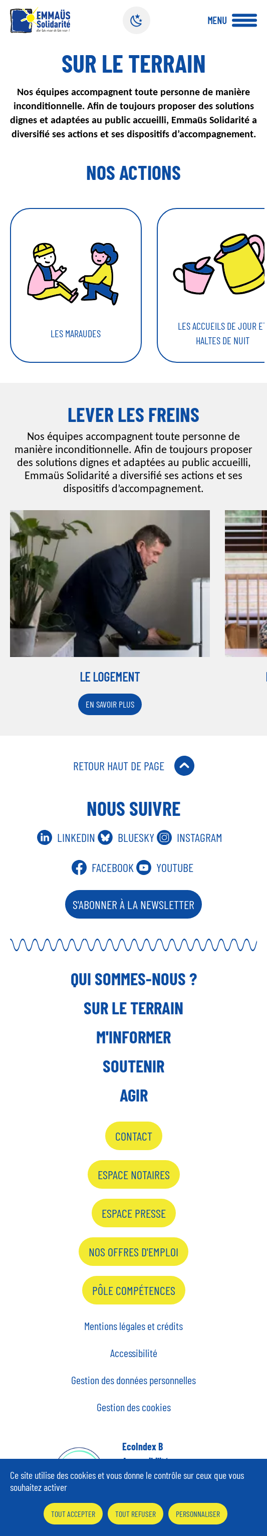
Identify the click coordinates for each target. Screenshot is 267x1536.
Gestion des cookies (134, 1407)
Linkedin (76, 837)
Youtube (174, 867)
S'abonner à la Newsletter (133, 904)
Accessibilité (133, 1353)
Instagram (199, 837)
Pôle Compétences (133, 1290)
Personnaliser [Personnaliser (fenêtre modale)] (198, 1513)
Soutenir (133, 1065)
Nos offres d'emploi (133, 1251)
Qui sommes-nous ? (134, 978)
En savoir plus (110, 704)
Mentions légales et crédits (133, 1326)
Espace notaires (134, 1174)
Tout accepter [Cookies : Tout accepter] (73, 1513)
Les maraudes (76, 333)
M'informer (133, 1036)
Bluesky (136, 837)
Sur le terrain (133, 1007)
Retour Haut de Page (118, 765)
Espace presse (134, 1213)
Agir (134, 1094)
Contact (133, 1136)
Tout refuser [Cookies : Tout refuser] (135, 1513)
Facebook (113, 867)
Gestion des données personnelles (133, 1380)
